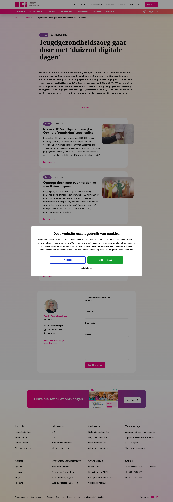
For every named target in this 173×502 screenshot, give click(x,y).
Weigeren (67, 260)
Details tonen (86, 268)
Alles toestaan (105, 260)
